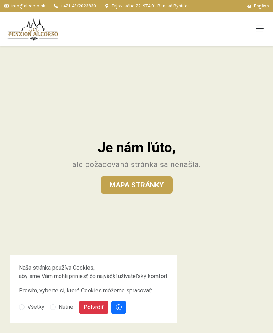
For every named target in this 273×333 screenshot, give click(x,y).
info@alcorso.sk (28, 6)
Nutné (66, 306)
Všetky (35, 306)
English (258, 6)
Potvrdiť (94, 307)
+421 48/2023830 (78, 6)
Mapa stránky (136, 185)
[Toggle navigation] (260, 29)
